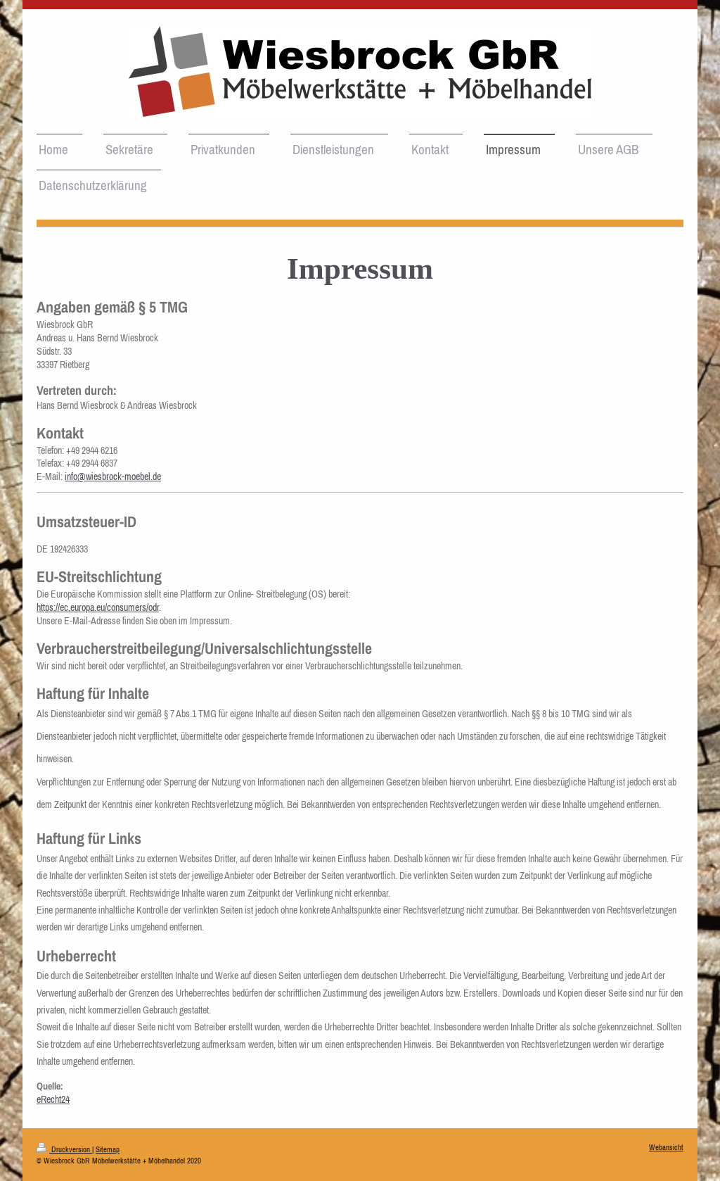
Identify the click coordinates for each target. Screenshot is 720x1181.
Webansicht (666, 1147)
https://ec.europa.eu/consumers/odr (98, 607)
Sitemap (108, 1149)
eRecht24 (53, 1099)
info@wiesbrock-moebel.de (113, 476)
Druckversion (64, 1149)
